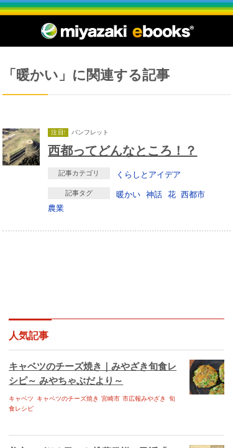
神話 (154, 194)
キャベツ (21, 398)
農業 (56, 208)
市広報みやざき (144, 398)
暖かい (128, 194)
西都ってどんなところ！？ (122, 150)
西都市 (193, 194)
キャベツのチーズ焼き (68, 398)
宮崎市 (110, 398)
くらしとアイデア (148, 174)
